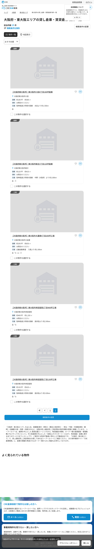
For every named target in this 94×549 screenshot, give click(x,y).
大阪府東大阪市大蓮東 (22, 240)
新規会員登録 (77, 2)
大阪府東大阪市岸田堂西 (23, 312)
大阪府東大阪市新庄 (21, 168)
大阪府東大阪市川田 (21, 96)
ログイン (89, 2)
